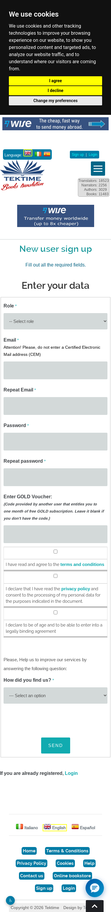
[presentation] (49, 718)
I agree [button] (55, 80)
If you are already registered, (39, 773)
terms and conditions (82, 564)
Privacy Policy (31, 863)
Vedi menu (98, 168)
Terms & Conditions (67, 851)
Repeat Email (20, 390)
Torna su (95, 906)
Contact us (31, 875)
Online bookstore (72, 875)
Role (10, 306)
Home (29, 851)
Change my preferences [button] (55, 100)
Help (89, 863)
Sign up (78, 155)
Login (93, 155)
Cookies (65, 863)
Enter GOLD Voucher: (54, 507)
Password (16, 425)
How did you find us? (29, 680)
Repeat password (25, 461)
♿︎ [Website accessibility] (10, 900)
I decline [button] (55, 90)
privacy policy (75, 588)
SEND (55, 745)
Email (52, 347)
